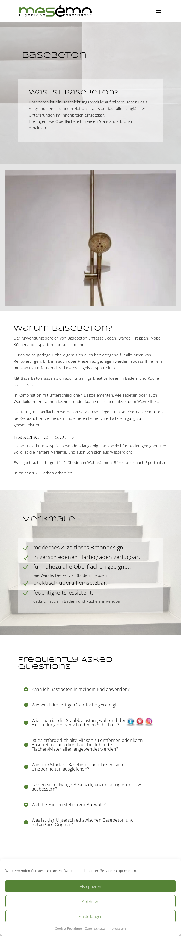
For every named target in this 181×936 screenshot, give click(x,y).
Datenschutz (95, 928)
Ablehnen (90, 901)
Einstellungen (90, 916)
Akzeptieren (90, 886)
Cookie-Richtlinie (68, 928)
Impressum (117, 928)
